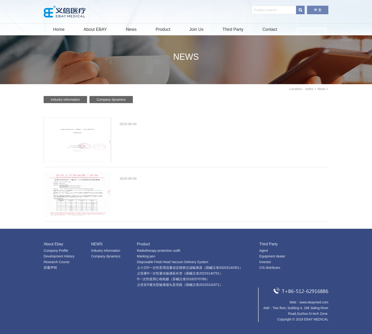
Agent (263, 250)
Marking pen (146, 256)
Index (309, 89)
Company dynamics (111, 99)
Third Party (233, 29)
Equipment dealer (272, 256)
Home (59, 29)
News (131, 29)
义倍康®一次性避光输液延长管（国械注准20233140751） (180, 273)
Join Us (196, 29)
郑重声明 (50, 268)
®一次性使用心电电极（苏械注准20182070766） (173, 279)
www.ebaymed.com (314, 302)
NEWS (96, 244)
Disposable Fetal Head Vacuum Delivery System (172, 262)
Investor (265, 262)
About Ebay (53, 244)
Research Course (57, 262)
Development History (59, 256)
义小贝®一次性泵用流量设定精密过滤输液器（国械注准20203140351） (190, 268)
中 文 (317, 10)
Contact (269, 29)
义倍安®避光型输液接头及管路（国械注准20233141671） (180, 285)
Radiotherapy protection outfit (158, 250)
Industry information (65, 99)
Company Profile (56, 250)
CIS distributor (269, 268)
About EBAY (95, 29)
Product (163, 29)
